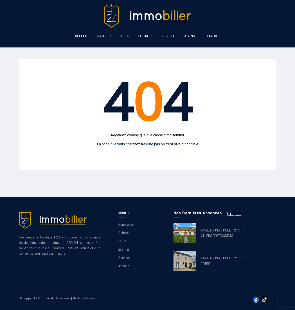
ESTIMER (145, 36)
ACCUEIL (81, 36)
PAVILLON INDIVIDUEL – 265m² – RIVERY (223, 260)
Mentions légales (84, 298)
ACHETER (104, 36)
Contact (213, 36)
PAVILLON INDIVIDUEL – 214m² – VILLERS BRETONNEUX (223, 233)
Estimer (123, 249)
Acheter (124, 233)
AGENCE (190, 36)
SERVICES (168, 36)
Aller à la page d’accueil (147, 153)
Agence (123, 266)
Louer (122, 241)
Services (124, 258)
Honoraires (126, 224)
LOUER (124, 36)
